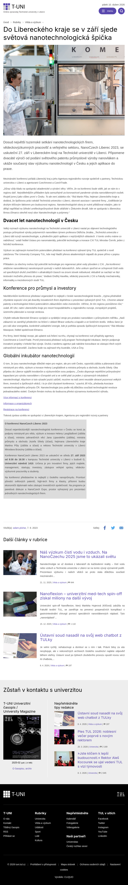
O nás (6, 818)
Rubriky (17, 22)
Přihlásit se (9, 836)
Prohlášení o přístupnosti (43, 864)
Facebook (103, 818)
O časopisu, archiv (22, 768)
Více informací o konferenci (17, 397)
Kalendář (71, 818)
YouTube (102, 831)
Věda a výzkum (33, 22)
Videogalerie (73, 827)
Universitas (72, 841)
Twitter (101, 823)
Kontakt (7, 823)
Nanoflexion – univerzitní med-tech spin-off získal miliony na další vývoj (81, 595)
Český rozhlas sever (77, 846)
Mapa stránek (68, 864)
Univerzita (93, 747)
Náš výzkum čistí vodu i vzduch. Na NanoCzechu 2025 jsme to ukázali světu (78, 554)
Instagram (103, 827)
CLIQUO (68, 877)
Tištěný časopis (11, 827)
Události (39, 827)
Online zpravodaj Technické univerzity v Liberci (24, 8)
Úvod (6, 22)
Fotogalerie (72, 823)
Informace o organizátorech (17, 403)
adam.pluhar (19, 528)
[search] (121, 11)
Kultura (38, 840)
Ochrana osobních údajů (92, 864)
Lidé (37, 836)
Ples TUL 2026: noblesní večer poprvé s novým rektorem (97, 736)
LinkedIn (102, 836)
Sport (37, 831)
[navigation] (107, 11)
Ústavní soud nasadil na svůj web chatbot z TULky (81, 637)
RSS (5, 831)
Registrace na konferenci (16, 409)
